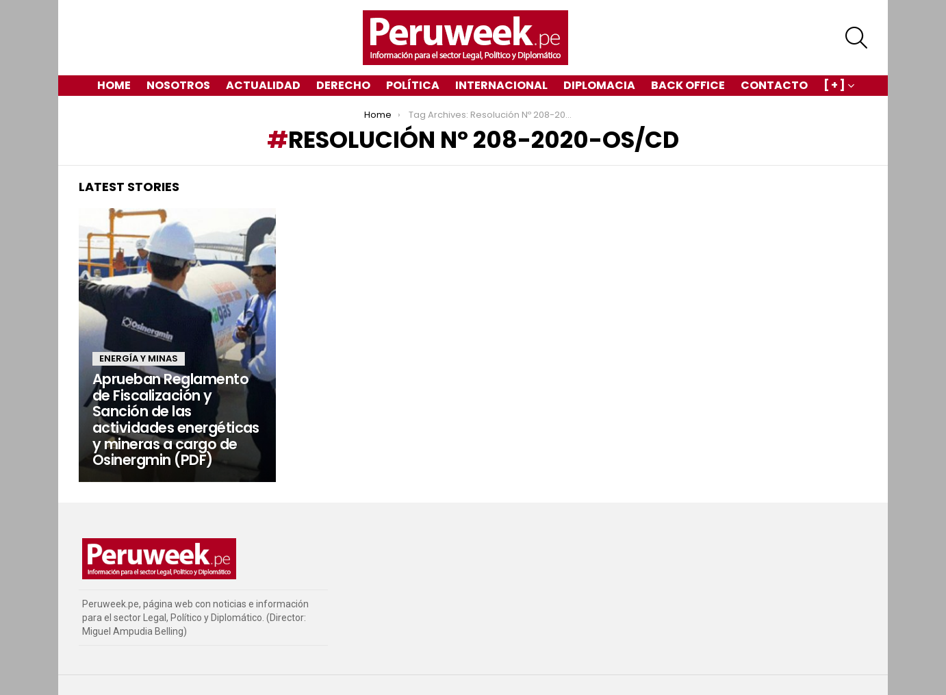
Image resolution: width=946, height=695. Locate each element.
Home (114, 85)
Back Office (688, 85)
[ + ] (834, 86)
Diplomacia (599, 85)
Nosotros (178, 85)
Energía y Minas (138, 358)
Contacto (774, 85)
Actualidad (263, 85)
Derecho (343, 85)
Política (412, 85)
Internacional (501, 85)
